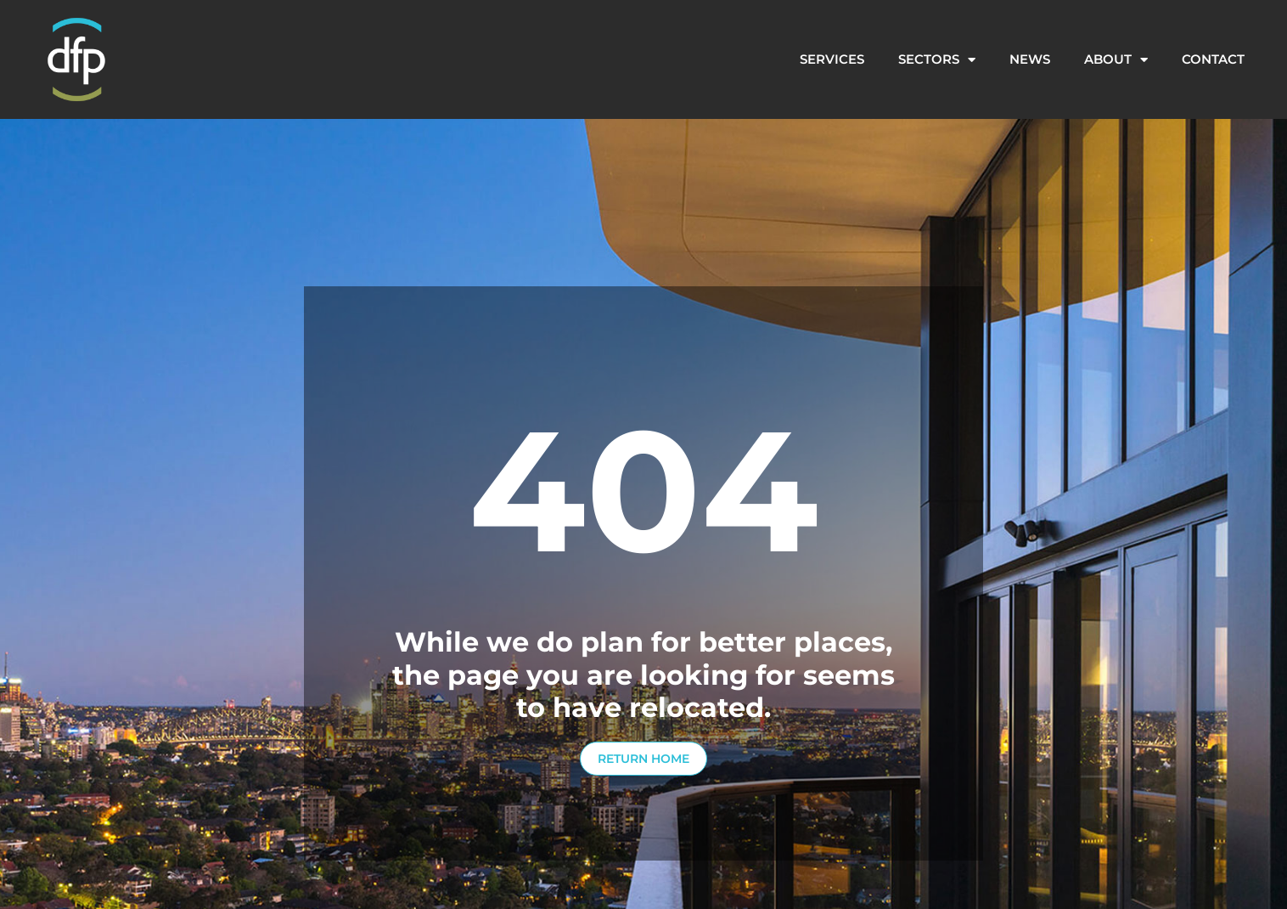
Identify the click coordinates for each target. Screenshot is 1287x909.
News (1029, 59)
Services (832, 59)
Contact (1213, 59)
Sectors (936, 60)
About (1116, 60)
